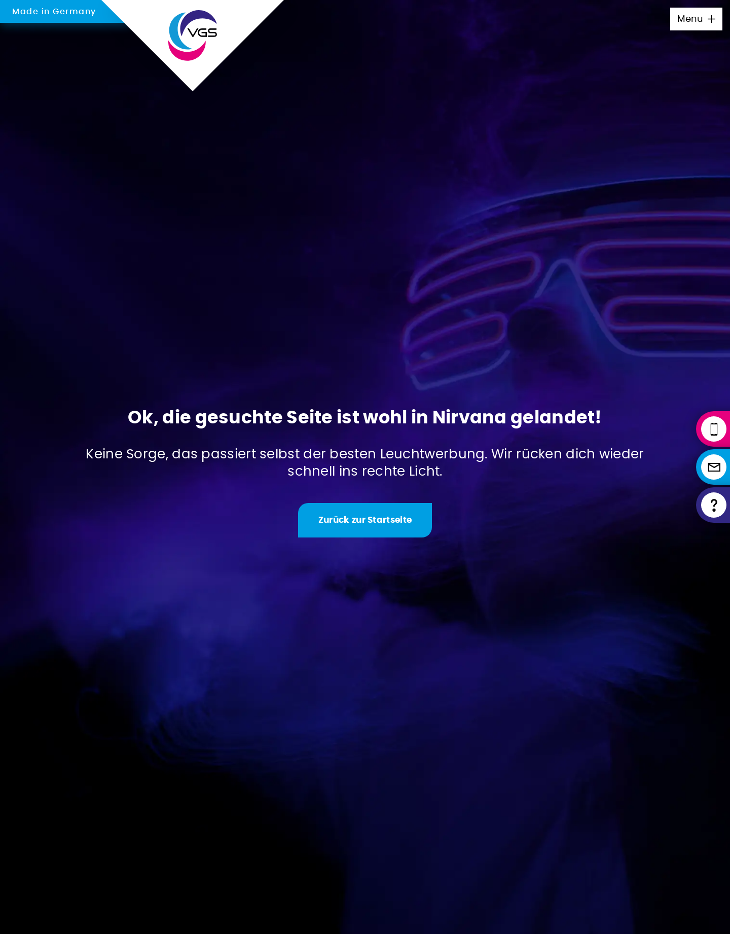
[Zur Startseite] (365, 520)
